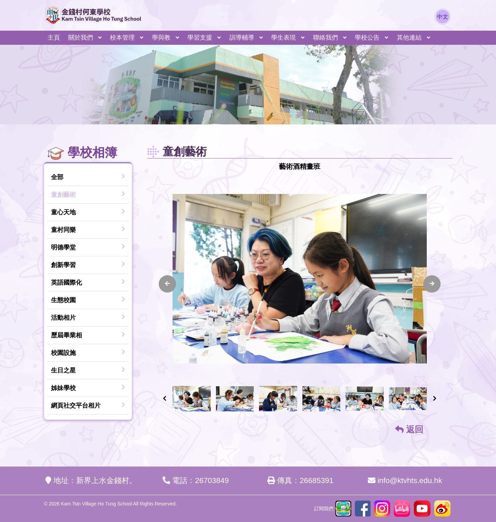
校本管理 (122, 37)
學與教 (161, 37)
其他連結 (409, 37)
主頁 (54, 37)
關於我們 (80, 37)
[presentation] (167, 284)
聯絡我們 (325, 37)
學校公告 (367, 37)
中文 (442, 17)
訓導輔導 (241, 37)
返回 (409, 429)
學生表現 (283, 37)
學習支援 (199, 37)
